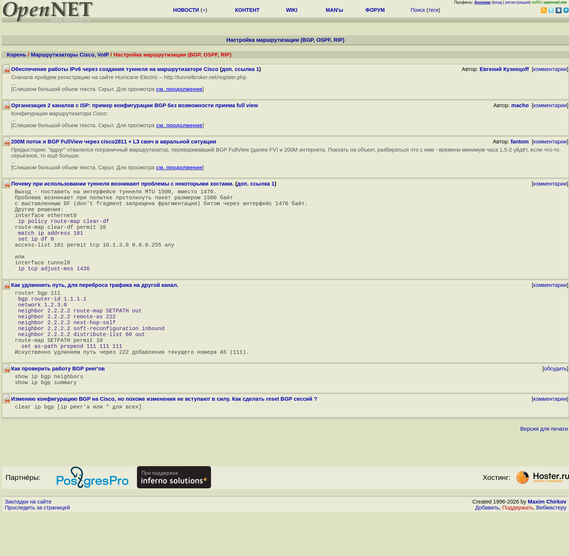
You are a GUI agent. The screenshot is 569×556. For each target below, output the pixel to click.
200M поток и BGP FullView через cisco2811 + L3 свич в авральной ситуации (113, 142)
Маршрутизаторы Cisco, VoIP (70, 55)
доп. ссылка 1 (240, 69)
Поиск (418, 10)
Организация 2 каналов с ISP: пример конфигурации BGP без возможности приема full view (134, 105)
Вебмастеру (551, 549)
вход (497, 2)
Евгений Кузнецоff (504, 69)
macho (520, 105)
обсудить (555, 405)
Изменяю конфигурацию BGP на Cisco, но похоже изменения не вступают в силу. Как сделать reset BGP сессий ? (164, 439)
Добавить (487, 549)
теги (433, 10)
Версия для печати (544, 470)
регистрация (517, 2)
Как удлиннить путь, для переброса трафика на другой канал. (94, 306)
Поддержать (517, 549)
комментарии (550, 69)
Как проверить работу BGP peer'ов (58, 405)
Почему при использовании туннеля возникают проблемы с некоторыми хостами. (122, 184)
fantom (520, 142)
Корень (16, 55)
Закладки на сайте (28, 543)
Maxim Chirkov (547, 543)
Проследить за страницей (37, 549)
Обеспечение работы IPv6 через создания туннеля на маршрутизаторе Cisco (114, 69)
